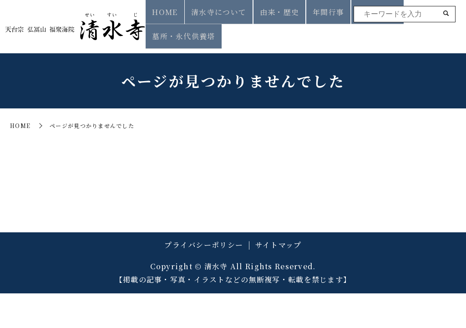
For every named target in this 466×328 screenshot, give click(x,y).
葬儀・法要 (367, 32)
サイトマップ (278, 237)
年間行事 (324, 32)
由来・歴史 (280, 32)
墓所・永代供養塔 (426, 32)
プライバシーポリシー (203, 237)
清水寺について (225, 32)
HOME (177, 32)
